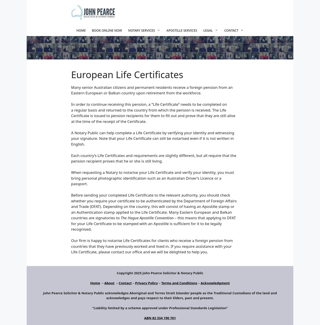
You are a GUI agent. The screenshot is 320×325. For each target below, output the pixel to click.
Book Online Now (107, 30)
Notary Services (145, 30)
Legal (212, 30)
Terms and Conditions (179, 283)
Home (81, 30)
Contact (235, 30)
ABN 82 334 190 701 (160, 318)
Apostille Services (181, 30)
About (109, 283)
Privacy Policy (146, 283)
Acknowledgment (215, 283)
